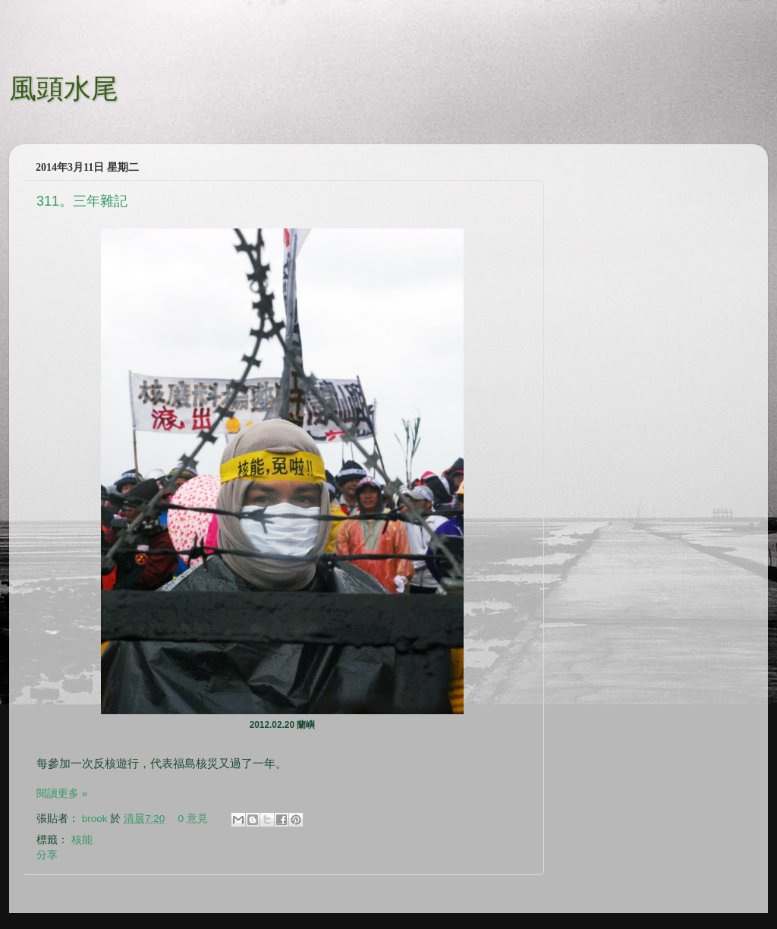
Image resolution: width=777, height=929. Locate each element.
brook (96, 818)
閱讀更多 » (61, 793)
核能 (82, 840)
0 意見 (193, 818)
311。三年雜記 (81, 201)
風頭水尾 (63, 87)
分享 (47, 855)
